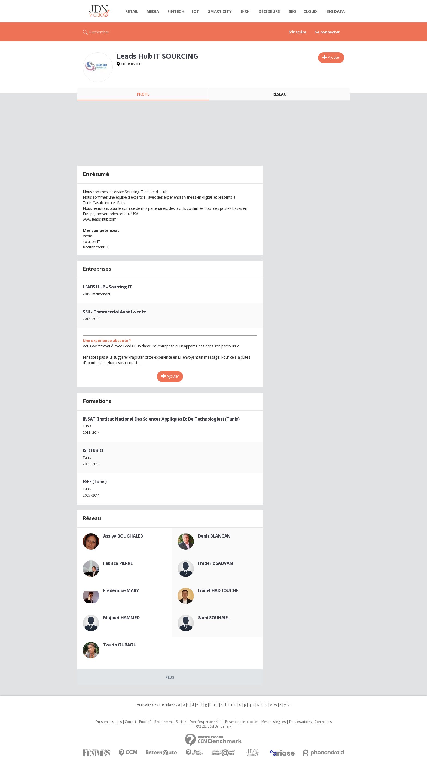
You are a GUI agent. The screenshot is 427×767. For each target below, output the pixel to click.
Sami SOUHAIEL (214, 618)
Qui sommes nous (108, 722)
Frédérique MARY (121, 590)
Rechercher (99, 32)
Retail (131, 11)
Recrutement (163, 722)
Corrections (323, 722)
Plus (170, 677)
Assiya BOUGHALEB (123, 536)
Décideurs (269, 11)
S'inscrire (297, 32)
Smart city (220, 11)
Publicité (145, 722)
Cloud (310, 11)
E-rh (245, 11)
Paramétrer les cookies (241, 722)
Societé (181, 722)
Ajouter (334, 57)
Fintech (175, 11)
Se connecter (327, 32)
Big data (335, 11)
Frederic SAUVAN (215, 563)
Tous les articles (300, 722)
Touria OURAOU (120, 645)
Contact (130, 722)
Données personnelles (206, 722)
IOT (195, 11)
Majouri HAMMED (121, 618)
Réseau (279, 94)
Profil (143, 94)
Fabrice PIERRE (117, 563)
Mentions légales (273, 722)
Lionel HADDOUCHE (218, 590)
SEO (292, 11)
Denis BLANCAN (214, 536)
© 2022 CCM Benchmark (213, 726)
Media (153, 11)
